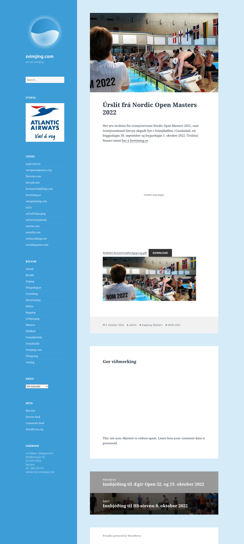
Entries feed (33, 417)
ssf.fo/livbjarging (36, 213)
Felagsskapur (33, 287)
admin (133, 325)
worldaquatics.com (37, 244)
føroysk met (33, 182)
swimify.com (33, 232)
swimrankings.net (36, 238)
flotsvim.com (33, 176)
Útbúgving (32, 356)
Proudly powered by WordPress (122, 535)
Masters (30, 325)
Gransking (32, 293)
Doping (30, 281)
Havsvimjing (33, 300)
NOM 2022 (174, 325)
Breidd (30, 275)
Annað (29, 269)
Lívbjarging (33, 318)
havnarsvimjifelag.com (39, 188)
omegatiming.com (36, 201)
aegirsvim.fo (33, 164)
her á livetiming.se (135, 140)
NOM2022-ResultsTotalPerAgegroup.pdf (125, 252)
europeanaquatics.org (39, 170)
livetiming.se (33, 195)
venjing (30, 362)
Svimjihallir (33, 343)
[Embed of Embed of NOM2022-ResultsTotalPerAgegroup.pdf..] (154, 195)
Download (160, 253)
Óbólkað (30, 331)
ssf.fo (29, 207)
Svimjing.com (34, 350)
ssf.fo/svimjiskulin (36, 220)
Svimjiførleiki (34, 337)
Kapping (31, 312)
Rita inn (30, 410)
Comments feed (35, 423)
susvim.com (33, 226)
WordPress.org (34, 429)
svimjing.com (40, 56)
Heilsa (29, 306)
